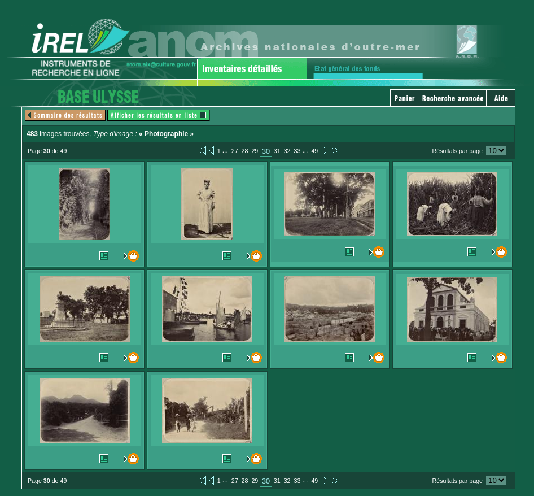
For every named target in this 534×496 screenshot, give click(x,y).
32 (287, 150)
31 (277, 150)
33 (297, 150)
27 (234, 150)
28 (245, 150)
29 (254, 150)
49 (314, 150)
